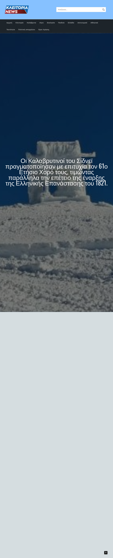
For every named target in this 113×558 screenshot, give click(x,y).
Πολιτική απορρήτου (26, 29)
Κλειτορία (20, 23)
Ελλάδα (71, 23)
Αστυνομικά (82, 23)
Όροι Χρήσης (44, 29)
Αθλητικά (94, 23)
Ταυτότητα (11, 29)
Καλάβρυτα (31, 23)
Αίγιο (42, 23)
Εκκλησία (51, 23)
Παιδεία (61, 23)
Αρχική (9, 23)
